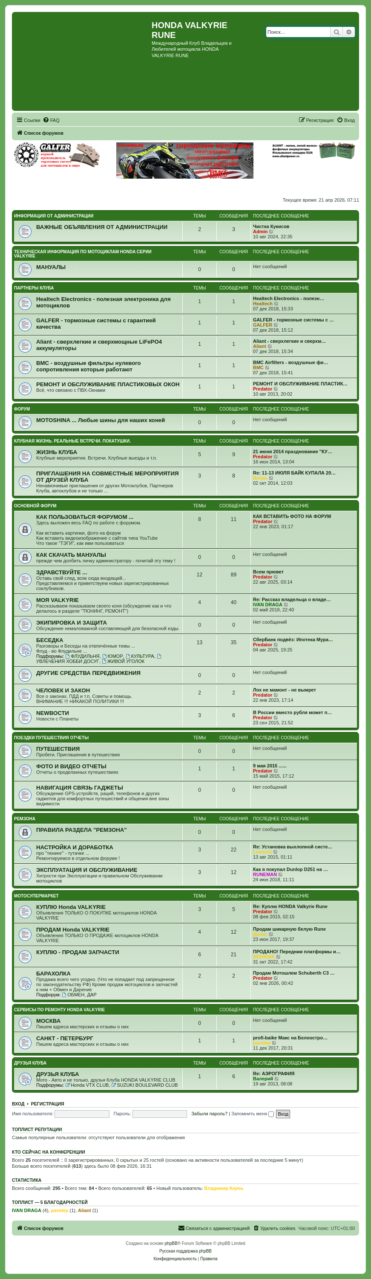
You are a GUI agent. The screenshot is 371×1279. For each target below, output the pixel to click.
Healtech (263, 303)
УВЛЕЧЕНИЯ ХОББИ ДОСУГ (99, 659)
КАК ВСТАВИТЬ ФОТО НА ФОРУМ (292, 516)
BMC (258, 367)
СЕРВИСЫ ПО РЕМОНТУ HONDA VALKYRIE (59, 1009)
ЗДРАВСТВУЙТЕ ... (61, 572)
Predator (262, 388)
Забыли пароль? (209, 1113)
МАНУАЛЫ (51, 267)
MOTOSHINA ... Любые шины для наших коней (100, 420)
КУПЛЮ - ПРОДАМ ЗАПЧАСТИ (77, 952)
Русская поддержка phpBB (185, 1251)
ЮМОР (112, 656)
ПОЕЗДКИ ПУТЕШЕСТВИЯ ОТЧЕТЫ (51, 737)
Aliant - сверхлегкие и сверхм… (289, 341)
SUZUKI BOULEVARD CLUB (145, 1085)
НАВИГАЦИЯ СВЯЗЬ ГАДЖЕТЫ (79, 787)
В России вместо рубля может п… (292, 712)
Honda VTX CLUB (87, 1085)
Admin (260, 231)
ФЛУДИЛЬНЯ (82, 656)
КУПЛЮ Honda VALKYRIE (71, 907)
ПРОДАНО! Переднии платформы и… (297, 951)
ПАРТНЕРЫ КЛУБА (34, 288)
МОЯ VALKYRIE (57, 600)
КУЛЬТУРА (140, 656)
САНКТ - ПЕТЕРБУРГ (64, 1038)
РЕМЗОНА (24, 818)
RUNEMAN (265, 874)
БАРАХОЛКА (53, 973)
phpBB (171, 1243)
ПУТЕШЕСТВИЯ (58, 749)
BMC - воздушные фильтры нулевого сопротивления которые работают (88, 366)
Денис (260, 934)
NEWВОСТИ (52, 713)
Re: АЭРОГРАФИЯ (274, 1073)
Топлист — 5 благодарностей (50, 1202)
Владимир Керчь (224, 1188)
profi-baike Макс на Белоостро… (290, 1037)
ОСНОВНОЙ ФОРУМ (35, 505)
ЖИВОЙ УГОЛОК (123, 661)
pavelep (261, 1042)
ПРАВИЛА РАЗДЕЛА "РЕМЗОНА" (81, 830)
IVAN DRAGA (267, 604)
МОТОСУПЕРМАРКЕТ (36, 896)
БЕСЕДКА (49, 640)
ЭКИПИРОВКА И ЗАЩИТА (71, 622)
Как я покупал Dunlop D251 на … (290, 869)
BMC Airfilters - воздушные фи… (290, 362)
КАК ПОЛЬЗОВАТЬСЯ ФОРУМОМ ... (84, 517)
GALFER (262, 324)
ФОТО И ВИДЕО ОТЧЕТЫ (71, 766)
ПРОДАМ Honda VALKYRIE (72, 929)
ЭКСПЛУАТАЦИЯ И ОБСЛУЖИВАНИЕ (87, 870)
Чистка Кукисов (271, 226)
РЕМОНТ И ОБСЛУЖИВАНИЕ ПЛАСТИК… (300, 383)
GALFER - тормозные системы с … (293, 319)
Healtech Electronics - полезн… (288, 298)
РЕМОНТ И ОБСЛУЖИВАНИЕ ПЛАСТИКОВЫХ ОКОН (108, 384)
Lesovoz (262, 851)
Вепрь (260, 477)
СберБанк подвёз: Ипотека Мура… (293, 639)
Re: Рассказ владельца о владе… (292, 599)
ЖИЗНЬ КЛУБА (56, 452)
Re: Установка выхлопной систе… (293, 846)
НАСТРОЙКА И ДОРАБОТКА (74, 847)
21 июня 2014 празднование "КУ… (292, 451)
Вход (18, 1103)
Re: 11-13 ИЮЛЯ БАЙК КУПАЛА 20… (294, 472)
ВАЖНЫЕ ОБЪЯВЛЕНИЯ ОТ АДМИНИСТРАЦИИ (101, 227)
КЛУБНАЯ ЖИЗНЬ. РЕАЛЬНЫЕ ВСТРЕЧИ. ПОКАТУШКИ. (72, 441)
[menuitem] (51, 120)
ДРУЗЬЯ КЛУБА (30, 1063)
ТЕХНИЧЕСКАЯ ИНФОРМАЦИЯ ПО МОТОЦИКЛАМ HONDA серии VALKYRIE (83, 253)
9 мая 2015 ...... (270, 765)
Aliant (259, 346)
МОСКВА (48, 1021)
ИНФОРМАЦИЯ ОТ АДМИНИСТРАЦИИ (53, 216)
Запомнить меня (252, 1113)
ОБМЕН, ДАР (79, 994)
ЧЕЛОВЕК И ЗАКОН (63, 690)
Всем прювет (268, 571)
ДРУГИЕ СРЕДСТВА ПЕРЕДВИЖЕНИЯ (88, 673)
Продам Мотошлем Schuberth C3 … (294, 972)
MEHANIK (264, 956)
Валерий (263, 1078)
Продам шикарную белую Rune (289, 929)
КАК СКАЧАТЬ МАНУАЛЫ (71, 555)
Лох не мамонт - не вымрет (284, 689)
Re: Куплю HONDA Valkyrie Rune (290, 906)
